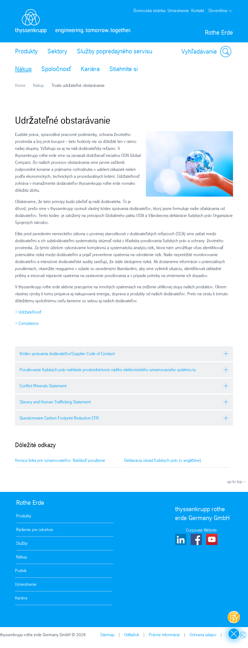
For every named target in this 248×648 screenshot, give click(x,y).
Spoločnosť (56, 69)
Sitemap (107, 634)
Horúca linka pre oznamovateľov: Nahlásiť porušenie (60, 460)
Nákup (23, 69)
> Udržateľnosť (28, 312)
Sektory (57, 51)
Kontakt (197, 10)
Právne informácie (164, 634)
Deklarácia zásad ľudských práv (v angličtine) (162, 460)
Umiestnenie (178, 10)
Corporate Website (201, 530)
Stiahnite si (123, 69)
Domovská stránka (149, 10)
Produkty (26, 51)
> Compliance (27, 323)
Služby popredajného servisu (114, 51)
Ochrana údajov (203, 634)
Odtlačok (131, 634)
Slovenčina (220, 10)
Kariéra (90, 69)
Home (20, 85)
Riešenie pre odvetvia (34, 529)
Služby (22, 543)
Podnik (21, 570)
